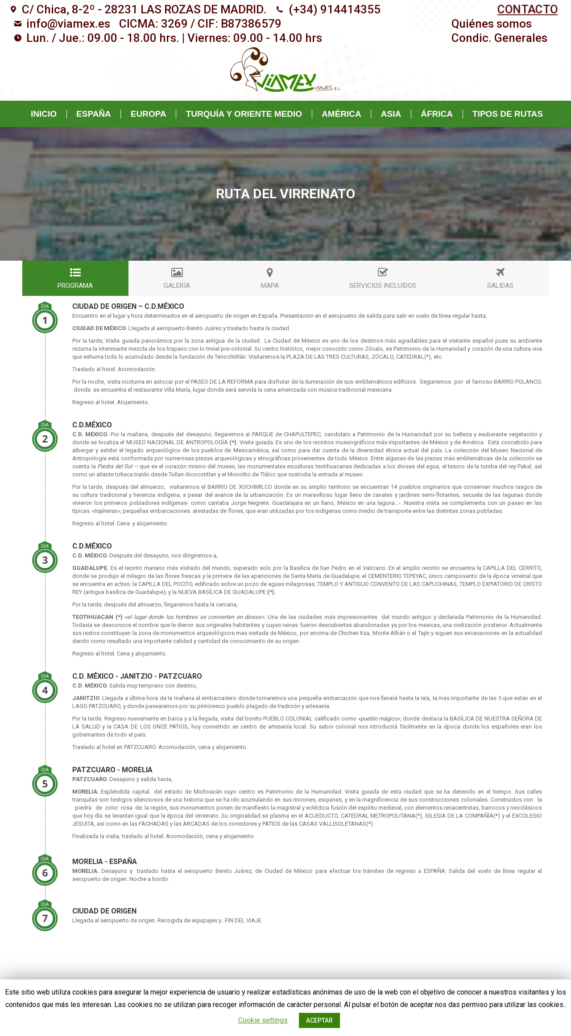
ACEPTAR (319, 1020)
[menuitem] (491, 23)
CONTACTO (528, 9)
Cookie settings (263, 1020)
